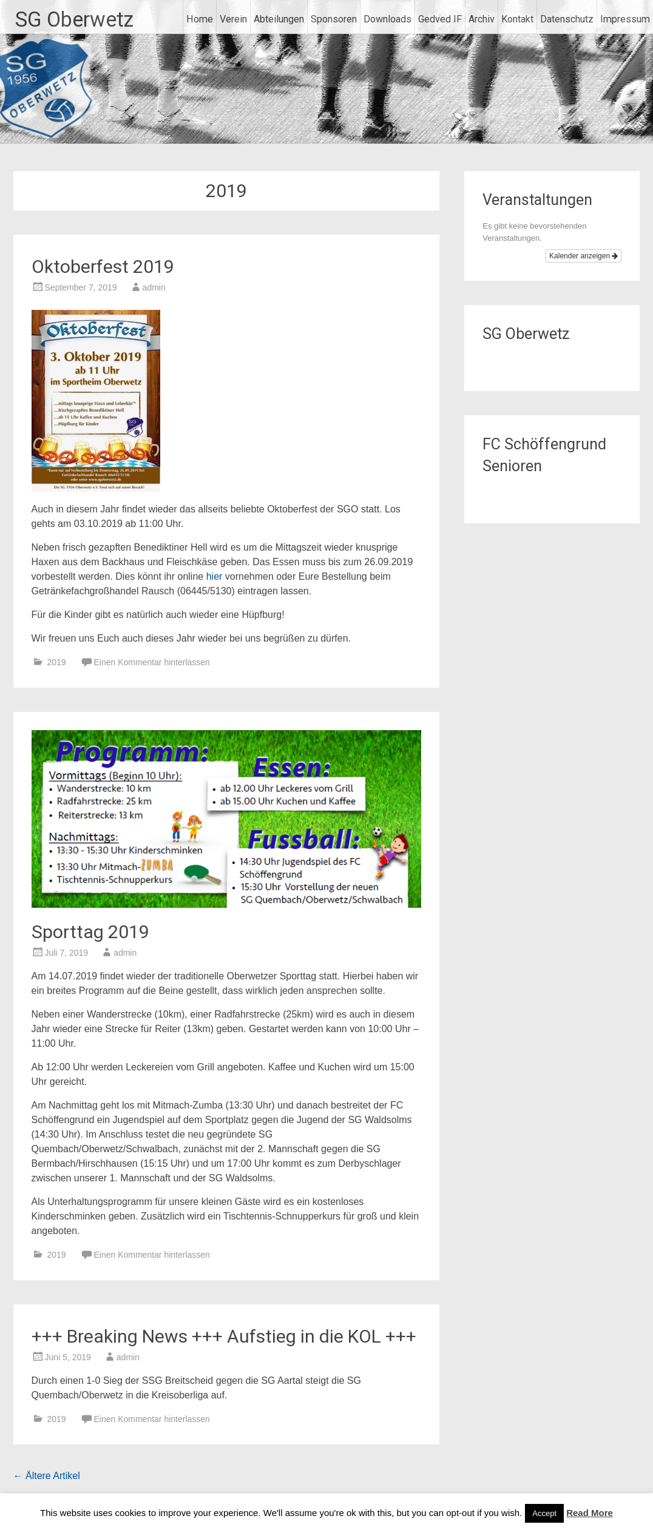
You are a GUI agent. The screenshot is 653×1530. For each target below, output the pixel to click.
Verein (233, 19)
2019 (56, 662)
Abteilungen (279, 19)
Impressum (625, 19)
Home (199, 19)
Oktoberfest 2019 (103, 266)
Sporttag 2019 (90, 931)
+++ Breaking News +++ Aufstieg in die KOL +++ (224, 1336)
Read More (589, 1513)
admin (154, 287)
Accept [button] (544, 1513)
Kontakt (517, 19)
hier (214, 576)
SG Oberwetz (74, 19)
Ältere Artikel (46, 1476)
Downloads (387, 19)
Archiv (482, 19)
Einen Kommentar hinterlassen (151, 662)
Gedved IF (440, 19)
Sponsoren (334, 19)
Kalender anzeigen (583, 256)
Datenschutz (567, 19)
